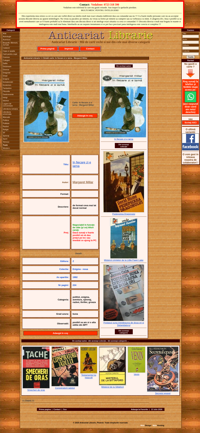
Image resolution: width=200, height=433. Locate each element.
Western (6, 148)
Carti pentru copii (10, 54)
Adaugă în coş (85, 115)
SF (4, 133)
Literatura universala (7, 113)
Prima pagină (47, 48)
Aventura (6, 40)
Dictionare (7, 66)
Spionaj (6, 136)
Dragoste (7, 73)
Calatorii (6, 48)
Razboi (6, 126)
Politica (6, 120)
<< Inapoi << (28, 400)
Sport (5, 139)
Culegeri (6, 60)
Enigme (6, 79)
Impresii (68, 48)
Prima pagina (45, 409)
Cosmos (6, 57)
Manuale (6, 117)
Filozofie (6, 91)
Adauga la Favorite (139, 409)
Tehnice (6, 142)
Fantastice (7, 88)
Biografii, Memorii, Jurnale (10, 44)
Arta (4, 33)
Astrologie (7, 36)
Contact (90, 48)
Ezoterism (7, 85)
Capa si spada (9, 51)
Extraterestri (8, 82)
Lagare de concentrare (8, 105)
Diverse (6, 70)
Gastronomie (8, 94)
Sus (65, 409)
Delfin (5, 63)
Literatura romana (10, 109)
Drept (5, 76)
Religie (6, 129)
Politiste (6, 123)
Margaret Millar (83, 182)
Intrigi (5, 97)
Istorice (6, 101)
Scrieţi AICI (191, 122)
